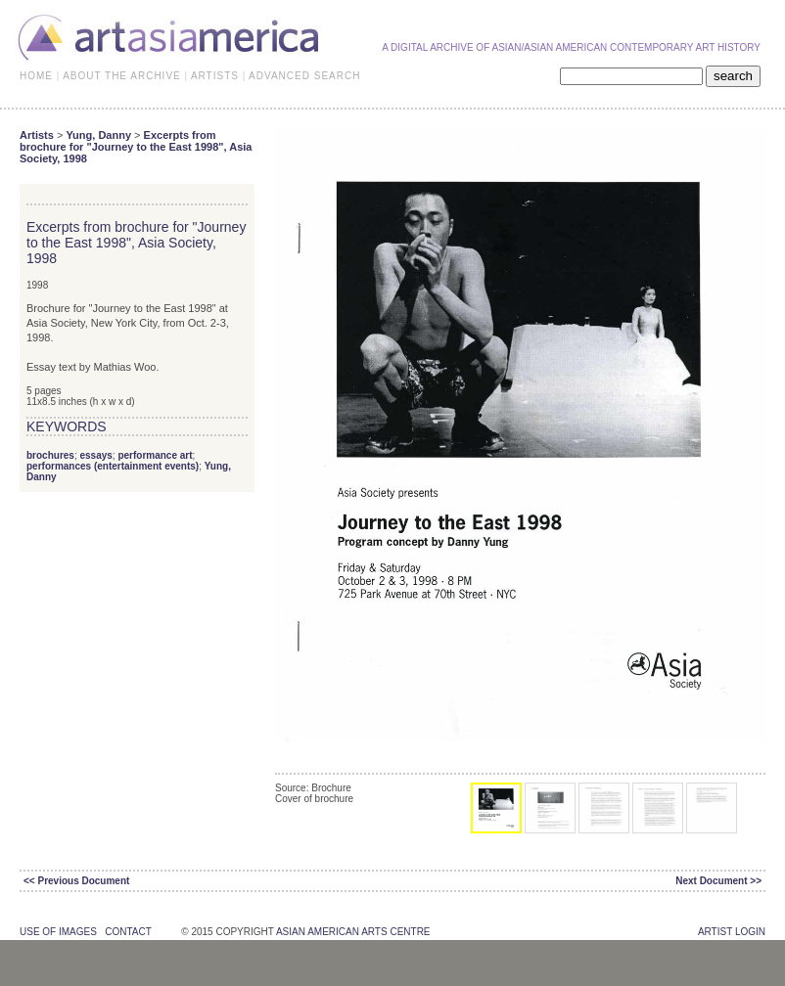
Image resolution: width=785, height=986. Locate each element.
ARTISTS (215, 75)
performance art (154, 455)
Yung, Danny (98, 135)
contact (128, 931)
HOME (36, 75)
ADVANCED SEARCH (304, 75)
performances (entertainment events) (112, 466)
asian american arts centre (353, 931)
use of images (58, 931)
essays (95, 455)
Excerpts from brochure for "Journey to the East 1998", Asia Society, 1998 (136, 146)
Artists (37, 135)
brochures (50, 455)
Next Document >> (718, 880)
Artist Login (731, 931)
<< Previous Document (76, 880)
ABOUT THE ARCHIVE (122, 75)
